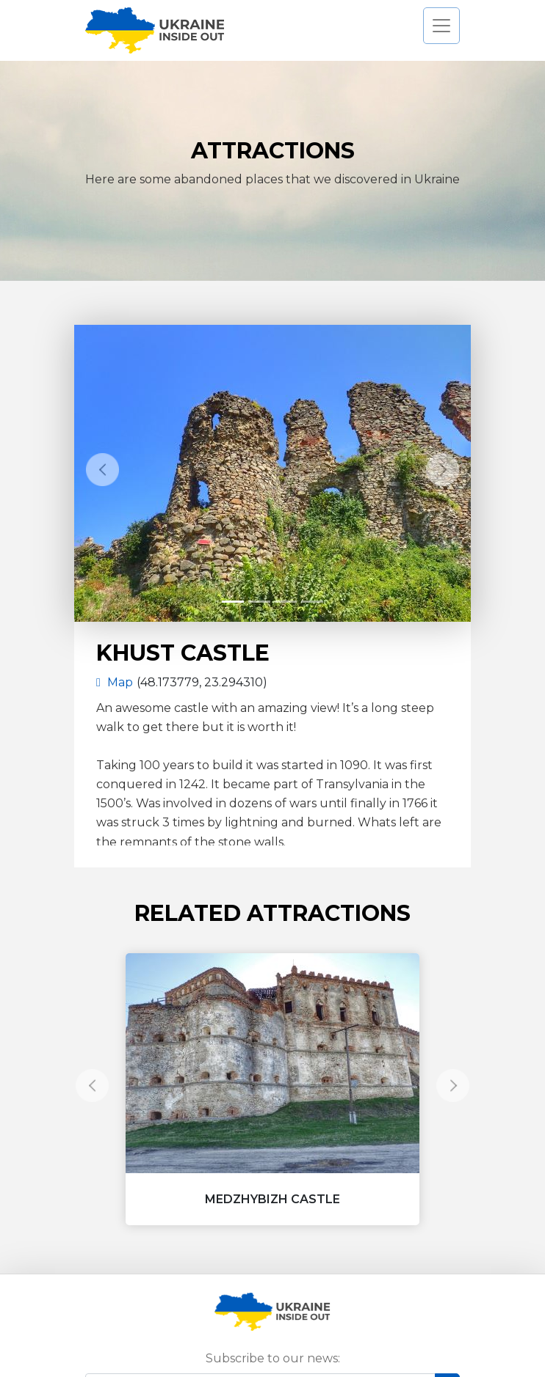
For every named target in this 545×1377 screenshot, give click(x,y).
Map (109, 682)
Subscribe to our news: (273, 1358)
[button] (102, 469)
